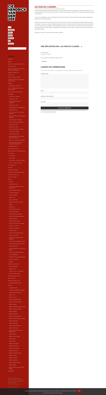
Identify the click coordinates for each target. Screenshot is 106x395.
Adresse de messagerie (47, 96)
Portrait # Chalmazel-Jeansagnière (16, 216)
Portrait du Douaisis (13, 246)
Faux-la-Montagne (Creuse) (15, 190)
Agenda (10, 35)
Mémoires (10, 38)
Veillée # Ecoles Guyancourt (15, 316)
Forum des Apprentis (13, 266)
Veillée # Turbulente (13, 360)
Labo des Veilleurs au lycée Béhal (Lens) (16, 151)
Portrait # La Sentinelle (14, 228)
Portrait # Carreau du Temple (15, 214)
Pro (9, 41)
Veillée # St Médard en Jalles (15, 353)
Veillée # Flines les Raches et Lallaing (17, 318)
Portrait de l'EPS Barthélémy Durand (17, 241)
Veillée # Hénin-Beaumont (14, 325)
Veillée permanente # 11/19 (14, 280)
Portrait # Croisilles (13, 218)
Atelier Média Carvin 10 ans (15, 85)
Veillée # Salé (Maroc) (13, 346)
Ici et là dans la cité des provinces (15, 91)
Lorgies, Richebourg (13, 199)
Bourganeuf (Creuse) (13, 184)
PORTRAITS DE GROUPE (13, 264)
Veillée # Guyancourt (13, 320)
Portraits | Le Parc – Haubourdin (16, 271)
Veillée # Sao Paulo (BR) (14, 348)
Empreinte (10, 83)
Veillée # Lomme (12, 334)
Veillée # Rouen (12, 341)
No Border (10, 167)
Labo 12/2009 (12, 158)
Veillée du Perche (11, 278)
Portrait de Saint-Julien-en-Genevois (17, 243)
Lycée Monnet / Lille (13, 124)
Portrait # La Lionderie (14, 225)
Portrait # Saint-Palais (14, 235)
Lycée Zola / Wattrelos (14, 134)
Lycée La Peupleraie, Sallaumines (16, 122)
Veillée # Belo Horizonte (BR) (15, 302)
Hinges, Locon (12, 197)
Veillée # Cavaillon (13, 304)
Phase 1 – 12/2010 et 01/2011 (15, 162)
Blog (9, 27)
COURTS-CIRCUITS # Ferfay (14, 77)
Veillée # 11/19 (12, 294)
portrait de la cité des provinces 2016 (16, 172)
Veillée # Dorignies (13, 311)
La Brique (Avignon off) (13, 146)
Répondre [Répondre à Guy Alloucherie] (44, 61)
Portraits (10, 179)
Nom (42, 90)
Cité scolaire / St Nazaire (14, 96)
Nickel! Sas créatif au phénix (15, 292)
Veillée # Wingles (12, 364)
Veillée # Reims (12, 338)
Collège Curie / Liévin (13, 99)
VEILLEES (10, 285)
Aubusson (11, 181)
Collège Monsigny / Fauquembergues (17, 107)
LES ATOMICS (11, 153)
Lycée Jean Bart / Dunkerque (15, 119)
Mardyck (11, 204)
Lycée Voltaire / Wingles (14, 131)
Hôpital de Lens (12, 268)
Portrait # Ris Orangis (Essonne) (16, 232)
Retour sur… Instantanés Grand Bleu (17, 140)
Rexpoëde (11, 261)
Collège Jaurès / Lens (13, 105)
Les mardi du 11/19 (12, 165)
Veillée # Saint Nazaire (14, 343)
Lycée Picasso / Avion (13, 127)
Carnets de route (11, 66)
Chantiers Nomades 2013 (13, 72)
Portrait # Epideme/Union (14, 221)
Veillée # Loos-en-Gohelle (14, 336)
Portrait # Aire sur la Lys (14, 209)
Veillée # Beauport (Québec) (15, 299)
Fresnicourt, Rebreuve (14, 192)
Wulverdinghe (11, 371)
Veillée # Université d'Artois (15, 362)
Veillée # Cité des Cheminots (15, 309)
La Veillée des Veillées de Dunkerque (17, 290)
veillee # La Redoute (13, 328)
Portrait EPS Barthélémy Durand (16, 252)
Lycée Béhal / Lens (13, 109)
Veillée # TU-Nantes (13, 357)
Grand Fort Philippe (13, 195)
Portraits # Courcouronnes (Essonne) (17, 257)
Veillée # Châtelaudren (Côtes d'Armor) (17, 306)
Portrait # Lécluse (13, 230)
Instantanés (10, 94)
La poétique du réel (13, 287)
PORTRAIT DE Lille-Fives (13, 174)
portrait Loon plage (12, 177)
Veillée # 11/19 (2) (13, 297)
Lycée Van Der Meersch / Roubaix (16, 129)
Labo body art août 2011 (13, 148)
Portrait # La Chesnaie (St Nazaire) (16, 223)
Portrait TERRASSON (13, 254)
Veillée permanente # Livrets (15, 283)
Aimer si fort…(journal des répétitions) (16, 64)
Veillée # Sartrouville (13, 350)
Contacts (10, 43)
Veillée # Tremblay (13, 355)
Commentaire (44, 73)
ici (62, 393)
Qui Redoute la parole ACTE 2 (14, 276)
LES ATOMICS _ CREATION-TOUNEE (17, 160)
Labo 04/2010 (12, 155)
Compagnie (11, 30)
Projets (10, 32)
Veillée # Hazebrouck (13, 323)
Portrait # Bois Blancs (14, 211)
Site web (43, 101)
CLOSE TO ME (11, 74)
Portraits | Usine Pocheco (14, 273)
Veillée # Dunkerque (13, 313)
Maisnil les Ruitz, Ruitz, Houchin (16, 202)
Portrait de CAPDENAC (13, 170)
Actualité (10, 59)
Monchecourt (12, 206)
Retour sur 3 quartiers (14, 259)
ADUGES (10, 61)
